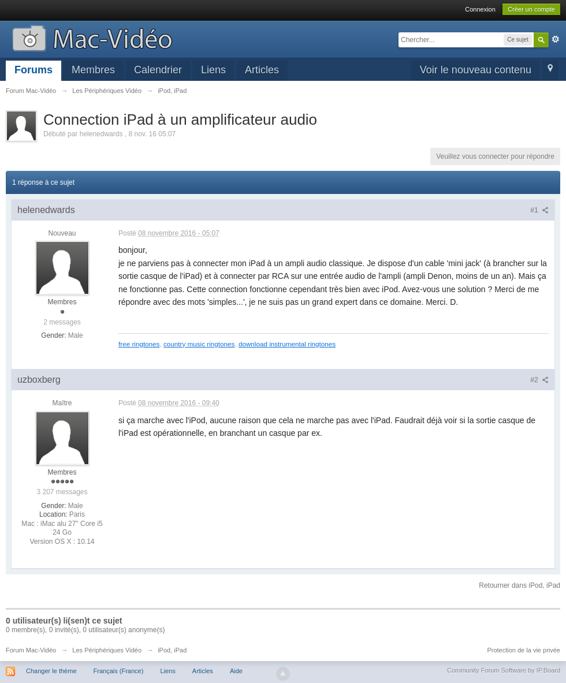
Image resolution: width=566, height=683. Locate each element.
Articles (262, 70)
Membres (93, 70)
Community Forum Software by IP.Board (503, 670)
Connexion (480, 9)
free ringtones (138, 344)
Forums (33, 70)
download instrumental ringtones (287, 344)
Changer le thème (51, 670)
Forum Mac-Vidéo (31, 650)
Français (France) (119, 670)
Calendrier (158, 70)
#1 (539, 210)
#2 (539, 380)
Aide (236, 670)
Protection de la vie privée (523, 650)
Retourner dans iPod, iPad (519, 585)
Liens (213, 70)
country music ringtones (198, 344)
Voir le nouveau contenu (475, 70)
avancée (555, 39)
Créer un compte (531, 9)
